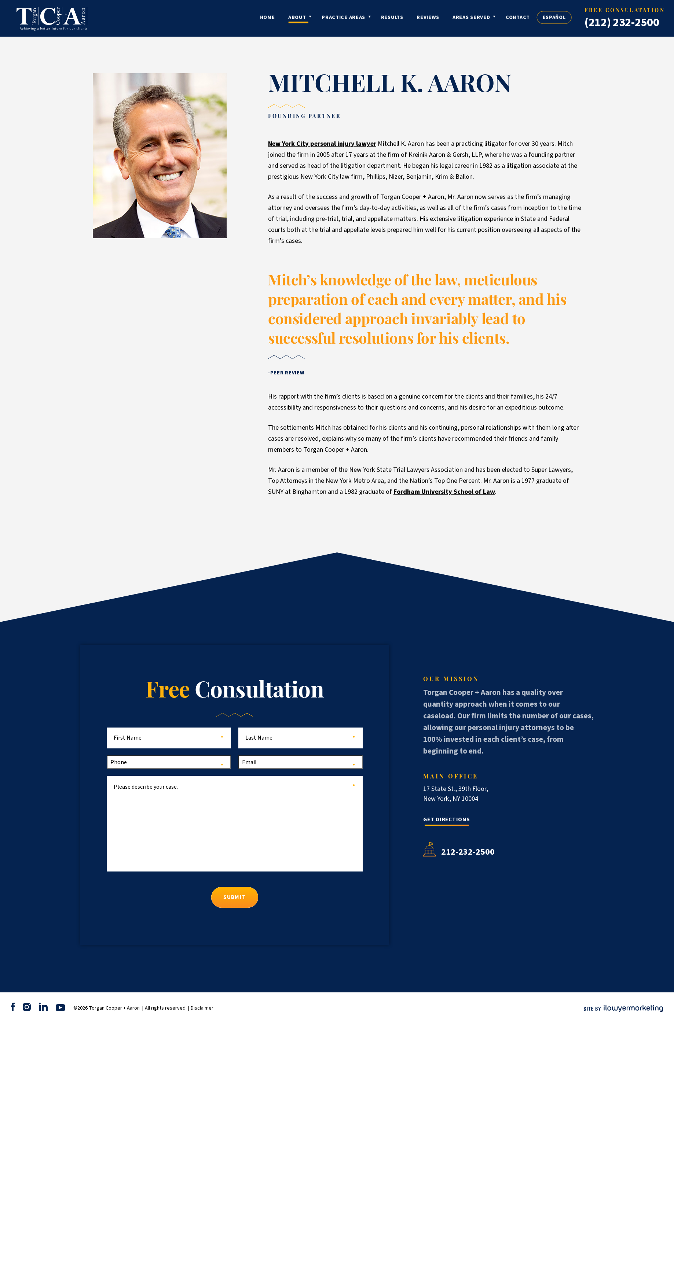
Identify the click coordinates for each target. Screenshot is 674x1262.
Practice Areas (366, 19)
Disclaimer (202, 1008)
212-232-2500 (468, 852)
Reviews (450, 19)
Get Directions (446, 820)
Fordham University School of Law (444, 491)
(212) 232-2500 (622, 22)
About (320, 19)
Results (414, 19)
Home (289, 19)
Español (576, 18)
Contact (540, 19)
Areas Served (493, 19)
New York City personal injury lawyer (322, 143)
